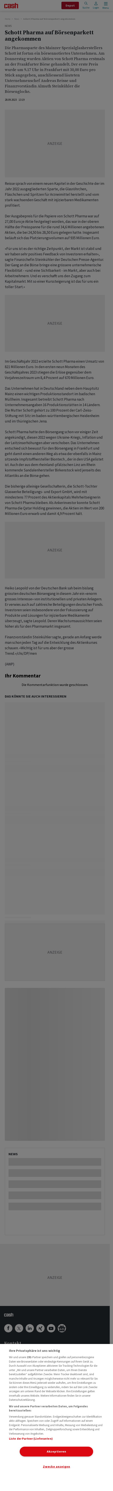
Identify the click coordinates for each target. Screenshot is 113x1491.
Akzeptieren (56, 1451)
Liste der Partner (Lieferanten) (31, 1439)
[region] (56, 1417)
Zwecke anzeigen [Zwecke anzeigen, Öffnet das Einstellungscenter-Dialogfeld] (56, 1466)
